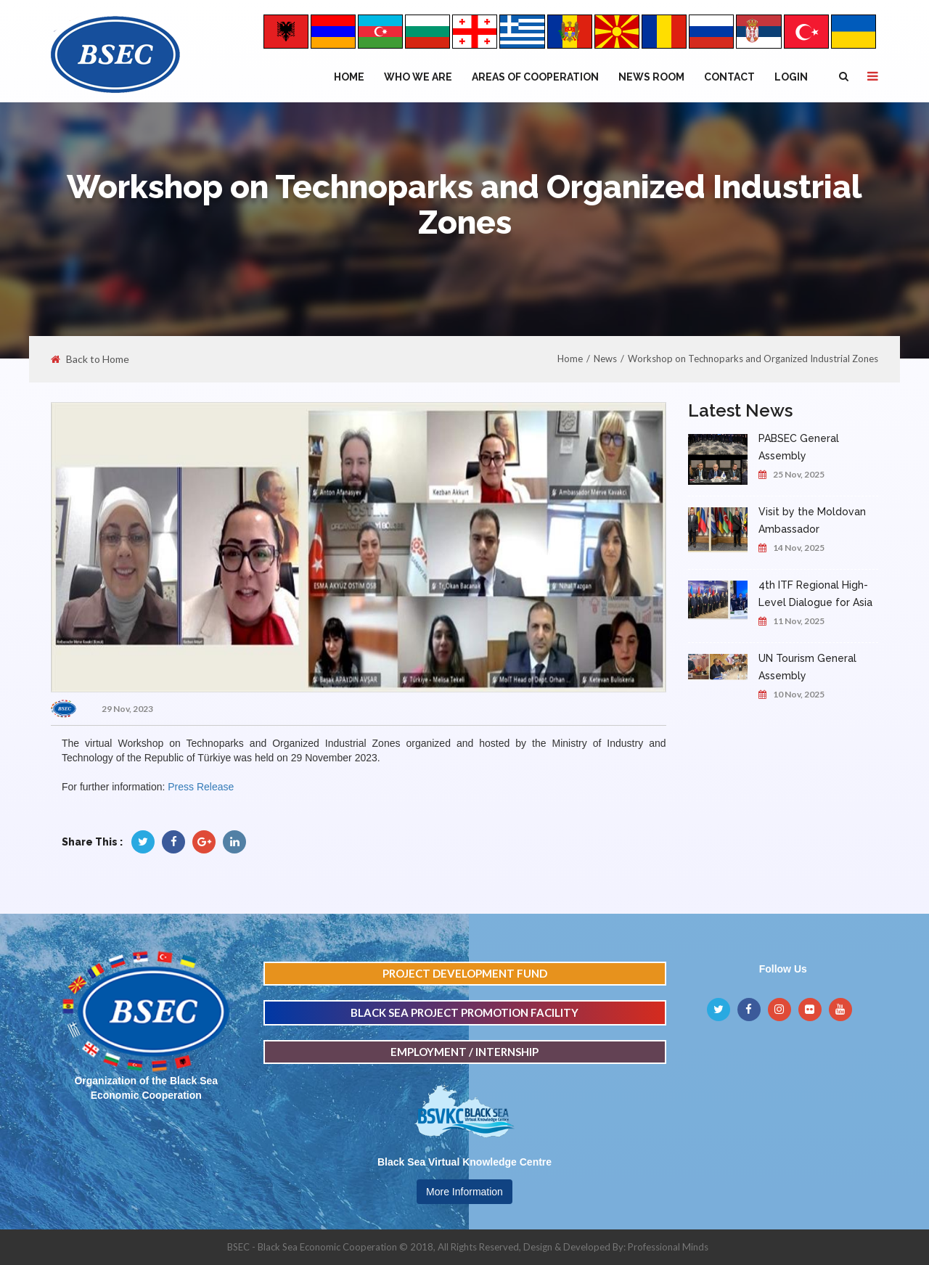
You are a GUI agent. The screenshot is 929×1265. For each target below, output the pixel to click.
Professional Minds (668, 1247)
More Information (464, 1192)
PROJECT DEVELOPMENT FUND (464, 973)
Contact (729, 77)
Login (791, 77)
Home (349, 77)
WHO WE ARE (418, 77)
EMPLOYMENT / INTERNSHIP (464, 1051)
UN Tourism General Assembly (807, 666)
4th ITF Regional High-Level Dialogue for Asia (815, 593)
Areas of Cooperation (535, 77)
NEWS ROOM (651, 77)
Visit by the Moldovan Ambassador (812, 520)
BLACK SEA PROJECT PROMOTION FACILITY (464, 1012)
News (605, 358)
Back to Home (90, 359)
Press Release (201, 787)
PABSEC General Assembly (798, 447)
